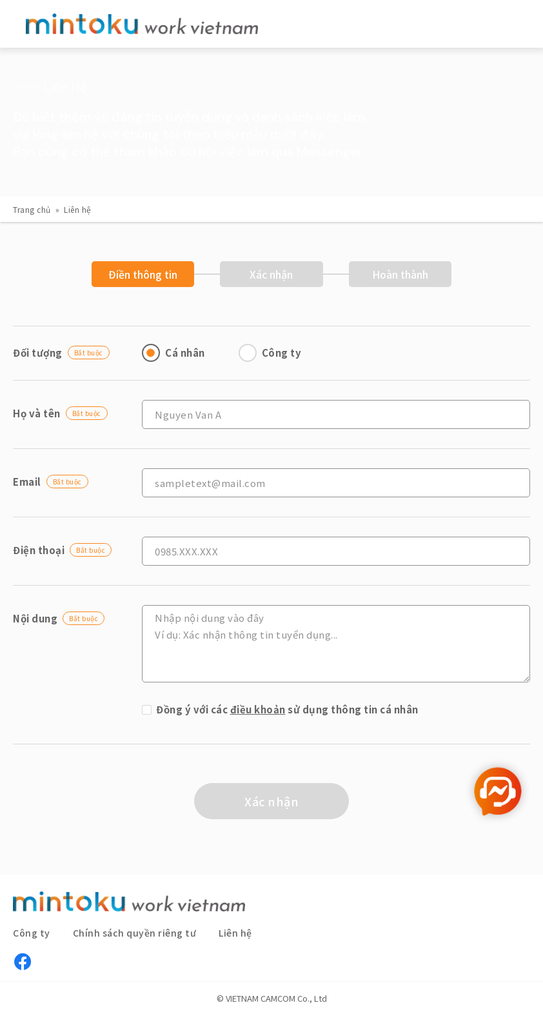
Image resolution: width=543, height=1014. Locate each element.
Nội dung (58, 618)
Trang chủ (32, 209)
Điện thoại (62, 550)
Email (50, 481)
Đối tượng (61, 352)
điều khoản (258, 709)
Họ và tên (60, 413)
